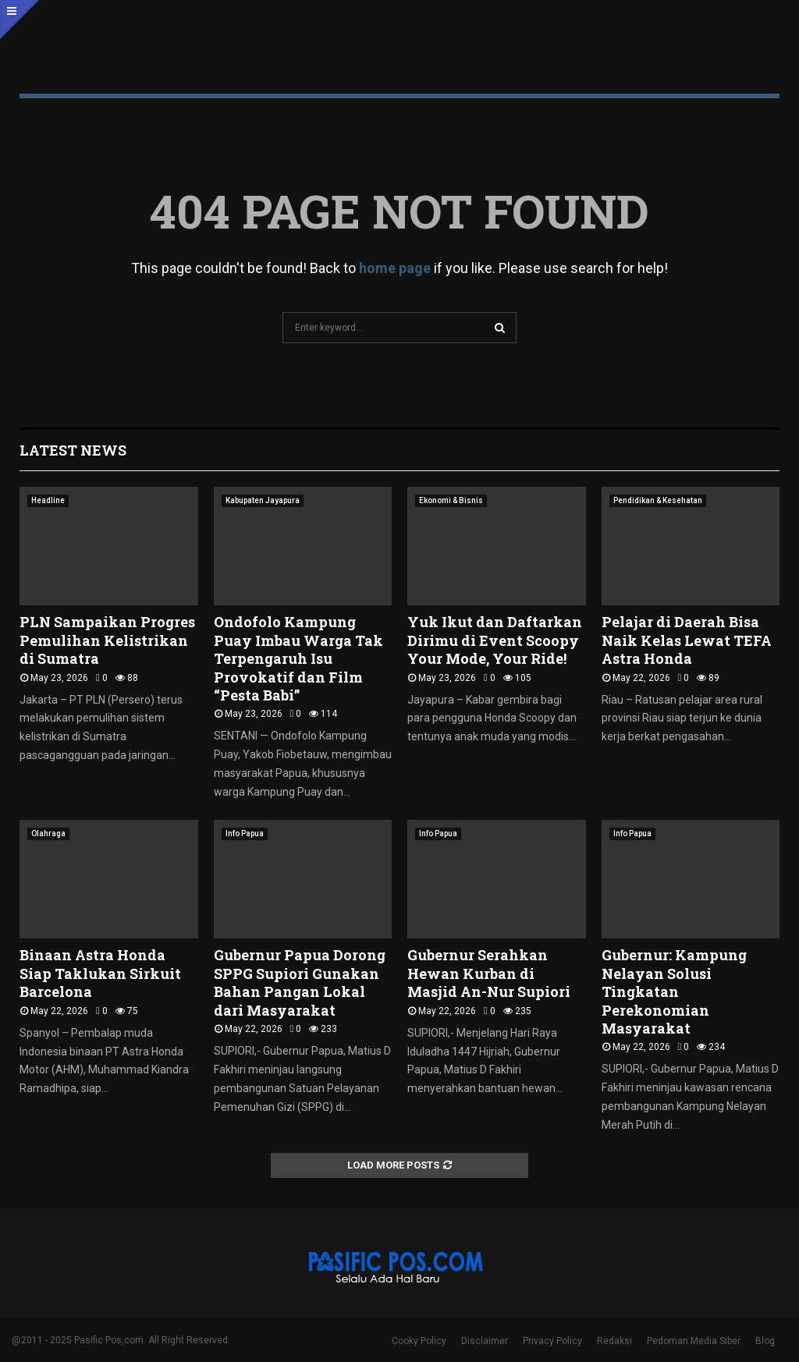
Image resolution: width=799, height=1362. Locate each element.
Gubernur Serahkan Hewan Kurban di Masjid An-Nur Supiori (488, 973)
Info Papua (244, 833)
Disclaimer (484, 1340)
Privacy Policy (552, 1340)
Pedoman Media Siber (693, 1340)
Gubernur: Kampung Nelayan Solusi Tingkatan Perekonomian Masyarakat (674, 991)
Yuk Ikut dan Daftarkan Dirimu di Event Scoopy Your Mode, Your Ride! (494, 640)
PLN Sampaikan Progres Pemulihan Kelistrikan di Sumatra (107, 640)
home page (395, 268)
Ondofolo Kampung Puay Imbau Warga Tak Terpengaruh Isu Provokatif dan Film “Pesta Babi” (298, 658)
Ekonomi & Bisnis (451, 500)
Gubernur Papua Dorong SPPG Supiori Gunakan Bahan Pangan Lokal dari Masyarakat (299, 982)
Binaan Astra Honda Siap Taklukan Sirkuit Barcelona (100, 973)
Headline (48, 500)
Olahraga (48, 833)
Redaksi (614, 1340)
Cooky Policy (419, 1340)
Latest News (73, 450)
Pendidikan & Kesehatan (657, 500)
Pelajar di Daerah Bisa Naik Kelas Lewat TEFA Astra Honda (687, 640)
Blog (765, 1340)
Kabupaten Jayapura (262, 500)
